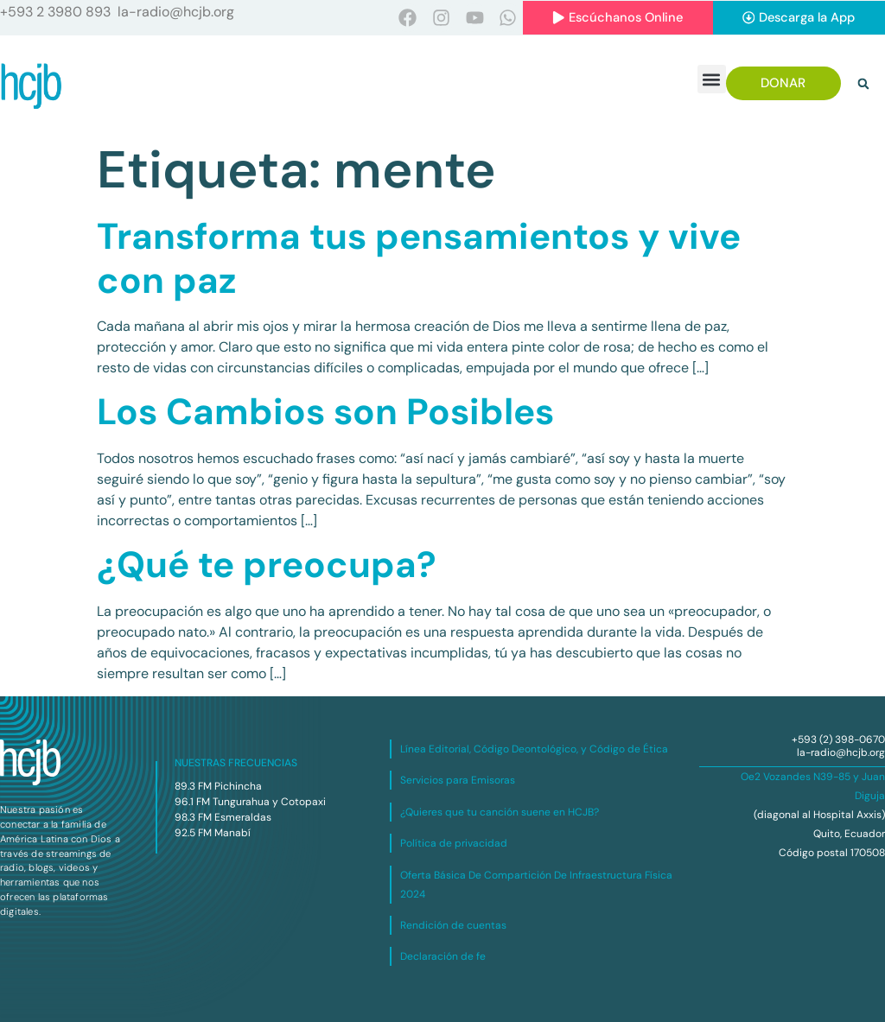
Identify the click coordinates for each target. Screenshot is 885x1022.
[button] (711, 80)
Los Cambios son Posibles (325, 412)
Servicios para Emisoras (457, 781)
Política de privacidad (453, 844)
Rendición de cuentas (453, 925)
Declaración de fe (443, 957)
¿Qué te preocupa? (266, 565)
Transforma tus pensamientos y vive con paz (419, 258)
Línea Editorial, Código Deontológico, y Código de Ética (534, 749)
